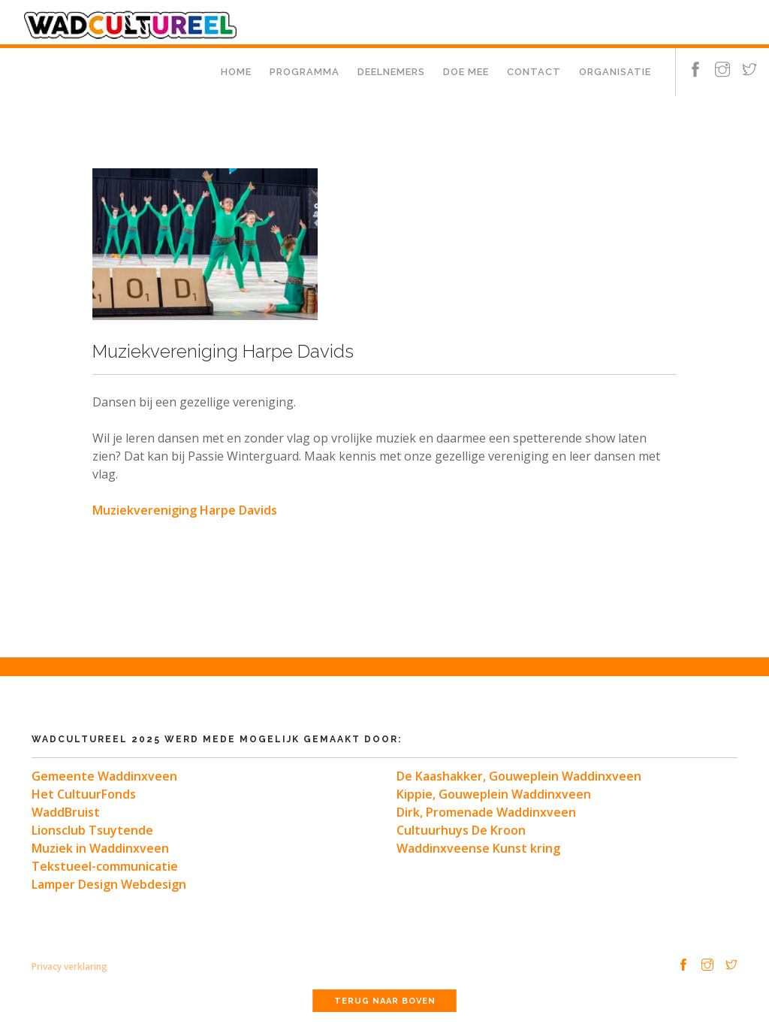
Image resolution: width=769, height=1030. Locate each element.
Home (236, 71)
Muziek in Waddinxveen (100, 848)
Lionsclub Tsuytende (92, 830)
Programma (304, 71)
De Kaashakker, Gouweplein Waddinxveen (519, 776)
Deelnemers (391, 71)
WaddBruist (66, 812)
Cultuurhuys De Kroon (461, 830)
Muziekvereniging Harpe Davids (184, 510)
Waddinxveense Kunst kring (478, 848)
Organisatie (615, 71)
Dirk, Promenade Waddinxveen (486, 812)
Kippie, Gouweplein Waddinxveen (494, 794)
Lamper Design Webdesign (109, 884)
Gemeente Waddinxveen (104, 776)
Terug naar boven (385, 1001)
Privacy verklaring (69, 966)
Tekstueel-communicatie (105, 866)
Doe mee (466, 71)
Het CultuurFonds (84, 794)
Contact (534, 71)
